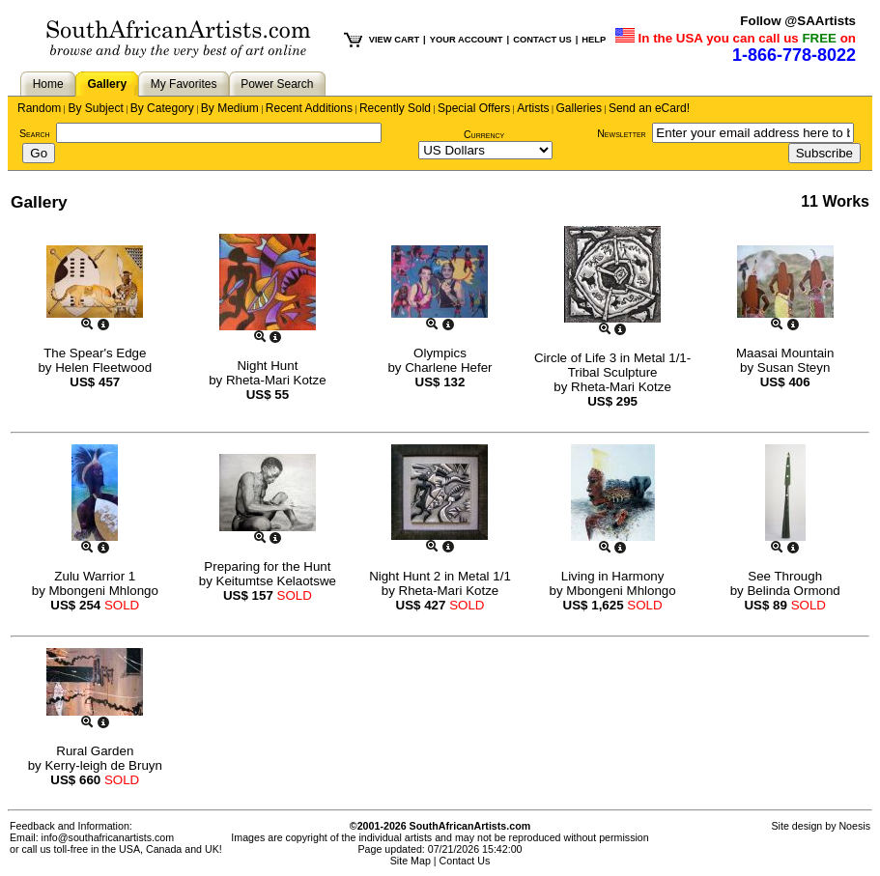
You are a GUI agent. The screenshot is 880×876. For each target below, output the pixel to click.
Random (39, 108)
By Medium (230, 108)
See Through (785, 576)
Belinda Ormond (793, 590)
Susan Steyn (794, 367)
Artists (533, 108)
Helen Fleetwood (103, 367)
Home (48, 84)
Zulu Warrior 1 (94, 576)
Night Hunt (267, 365)
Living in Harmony (613, 576)
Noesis (854, 826)
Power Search (277, 84)
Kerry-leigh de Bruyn (103, 765)
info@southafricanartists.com (108, 837)
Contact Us (465, 860)
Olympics (440, 353)
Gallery (107, 84)
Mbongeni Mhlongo (103, 590)
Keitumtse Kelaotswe (276, 581)
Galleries (579, 108)
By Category (162, 108)
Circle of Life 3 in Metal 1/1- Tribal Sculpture (612, 365)
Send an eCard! (649, 108)
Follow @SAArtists (798, 21)
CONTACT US (542, 39)
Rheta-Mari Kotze (276, 380)
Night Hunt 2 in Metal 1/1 (440, 576)
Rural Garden (94, 751)
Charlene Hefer (448, 367)
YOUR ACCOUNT (466, 39)
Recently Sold (395, 108)
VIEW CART (394, 39)
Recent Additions (309, 108)
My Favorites (184, 84)
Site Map (410, 860)
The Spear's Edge (94, 353)
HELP (594, 39)
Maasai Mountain (785, 353)
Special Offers (474, 108)
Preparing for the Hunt (267, 566)
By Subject (95, 108)
